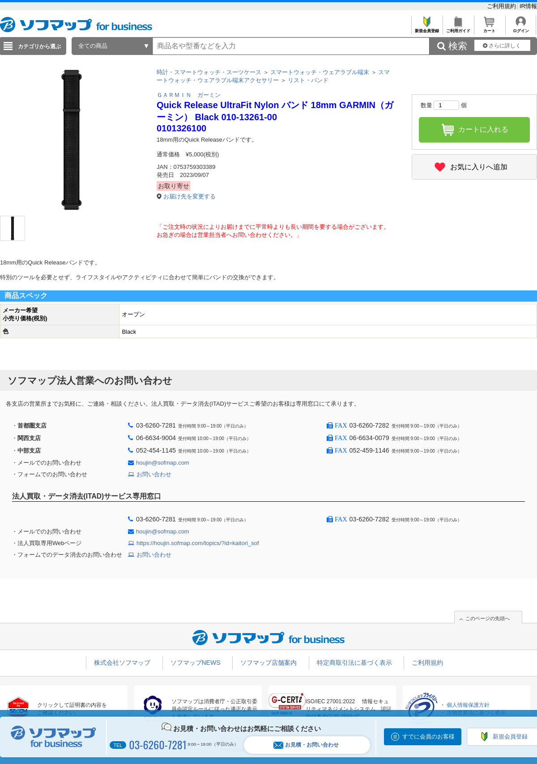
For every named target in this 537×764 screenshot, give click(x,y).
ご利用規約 (502, 6)
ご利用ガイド (458, 28)
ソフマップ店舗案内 (268, 662)
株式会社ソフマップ (122, 662)
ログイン (520, 28)
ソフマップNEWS (195, 662)
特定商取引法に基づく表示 (354, 662)
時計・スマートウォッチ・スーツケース (209, 72)
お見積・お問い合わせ (306, 745)
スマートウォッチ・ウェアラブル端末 (319, 72)
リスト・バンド (308, 80)
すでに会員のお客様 (428, 736)
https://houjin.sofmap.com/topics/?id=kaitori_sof (197, 543)
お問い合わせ (153, 474)
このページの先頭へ (487, 618)
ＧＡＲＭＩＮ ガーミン (189, 95)
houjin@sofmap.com (162, 462)
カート (489, 28)
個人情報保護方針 (468, 705)
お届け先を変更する (189, 196)
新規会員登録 (426, 28)
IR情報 (528, 6)
